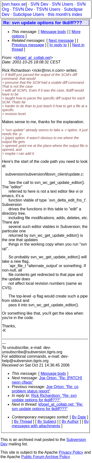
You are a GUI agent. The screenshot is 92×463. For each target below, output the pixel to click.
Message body (53, 32)
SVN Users (62, 4)
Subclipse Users (28, 14)
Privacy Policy (71, 452)
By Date (79, 417)
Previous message (28, 45)
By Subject (47, 421)
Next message (61, 40)
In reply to (58, 45)
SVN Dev (39, 4)
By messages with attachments (50, 423)
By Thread (23, 421)
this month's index (65, 14)
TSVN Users (48, 9)
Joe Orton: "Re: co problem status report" (45, 389)
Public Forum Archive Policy (45, 457)
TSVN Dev (23, 9)
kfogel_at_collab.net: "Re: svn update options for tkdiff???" (47, 406)
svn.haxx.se (14, 4)
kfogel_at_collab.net (33, 58)
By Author (70, 421)
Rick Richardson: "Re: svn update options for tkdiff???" (44, 397)
